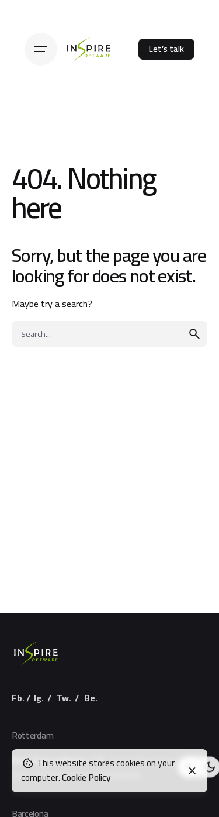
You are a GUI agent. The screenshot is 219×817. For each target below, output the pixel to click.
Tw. (64, 698)
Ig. (39, 698)
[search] (194, 334)
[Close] (192, 770)
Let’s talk (166, 49)
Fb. (18, 698)
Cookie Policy (86, 777)
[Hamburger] (41, 49)
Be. (91, 698)
